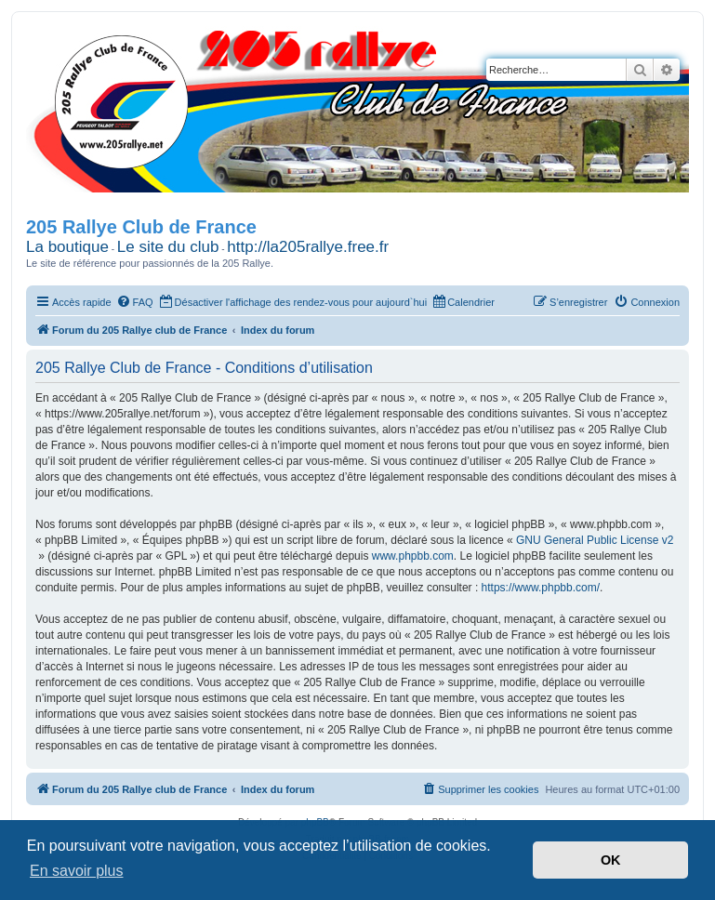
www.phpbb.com (413, 555)
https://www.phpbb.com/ (541, 587)
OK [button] (611, 860)
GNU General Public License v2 (594, 540)
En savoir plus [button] (77, 871)
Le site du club (168, 247)
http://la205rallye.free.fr (308, 247)
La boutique (67, 247)
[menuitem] (134, 302)
